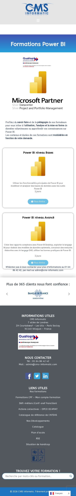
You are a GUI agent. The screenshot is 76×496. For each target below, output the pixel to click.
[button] (7, 294)
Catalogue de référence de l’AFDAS (38, 415)
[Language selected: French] (60, 493)
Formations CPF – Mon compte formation (38, 397)
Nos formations (38, 391)
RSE (38, 438)
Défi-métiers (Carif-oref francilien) (38, 403)
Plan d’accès (38, 432)
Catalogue (38, 426)
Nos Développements (38, 421)
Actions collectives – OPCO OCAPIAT (38, 409)
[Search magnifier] (71, 476)
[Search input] (36, 476)
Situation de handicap (38, 444)
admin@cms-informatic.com (41, 364)
